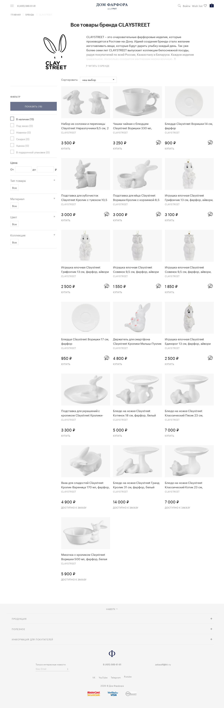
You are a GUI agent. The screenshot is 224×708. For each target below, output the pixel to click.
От (12, 169)
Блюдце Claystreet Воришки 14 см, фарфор (189, 125)
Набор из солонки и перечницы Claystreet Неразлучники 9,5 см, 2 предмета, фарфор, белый (85, 125)
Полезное (18, 629)
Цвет (13, 217)
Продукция (19, 618)
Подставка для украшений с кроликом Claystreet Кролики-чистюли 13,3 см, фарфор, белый (84, 412)
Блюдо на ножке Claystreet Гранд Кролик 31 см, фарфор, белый (136, 484)
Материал (17, 198)
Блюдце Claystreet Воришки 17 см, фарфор (85, 341)
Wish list (199, 5)
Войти (186, 5)
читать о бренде (98, 65)
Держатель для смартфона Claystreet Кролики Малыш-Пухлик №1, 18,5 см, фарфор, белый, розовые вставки (137, 341)
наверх (112, 609)
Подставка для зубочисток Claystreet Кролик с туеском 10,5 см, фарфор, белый (84, 197)
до (34, 169)
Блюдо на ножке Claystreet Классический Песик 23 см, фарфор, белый (184, 412)
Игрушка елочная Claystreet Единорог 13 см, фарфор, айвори (188, 341)
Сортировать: (69, 79)
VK (93, 677)
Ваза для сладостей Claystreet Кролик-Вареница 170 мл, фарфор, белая (85, 484)
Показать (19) (33, 106)
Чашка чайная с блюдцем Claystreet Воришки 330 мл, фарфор (132, 125)
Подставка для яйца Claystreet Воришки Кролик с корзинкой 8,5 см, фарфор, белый (136, 197)
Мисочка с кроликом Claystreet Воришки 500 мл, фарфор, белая (84, 556)
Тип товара (18, 180)
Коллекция (17, 235)
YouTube (103, 677)
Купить (65, 148)
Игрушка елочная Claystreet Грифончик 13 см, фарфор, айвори (85, 269)
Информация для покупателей (32, 639)
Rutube (128, 676)
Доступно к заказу (74, 507)
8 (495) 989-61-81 (26, 5)
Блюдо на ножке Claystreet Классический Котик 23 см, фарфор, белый (184, 484)
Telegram (116, 677)
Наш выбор (89, 80)
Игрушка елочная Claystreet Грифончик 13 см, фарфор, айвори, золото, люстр (189, 197)
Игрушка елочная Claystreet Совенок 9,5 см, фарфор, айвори (136, 269)
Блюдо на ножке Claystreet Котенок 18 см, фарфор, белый (134, 412)
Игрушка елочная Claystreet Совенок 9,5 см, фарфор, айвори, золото (188, 269)
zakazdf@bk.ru (163, 664)
